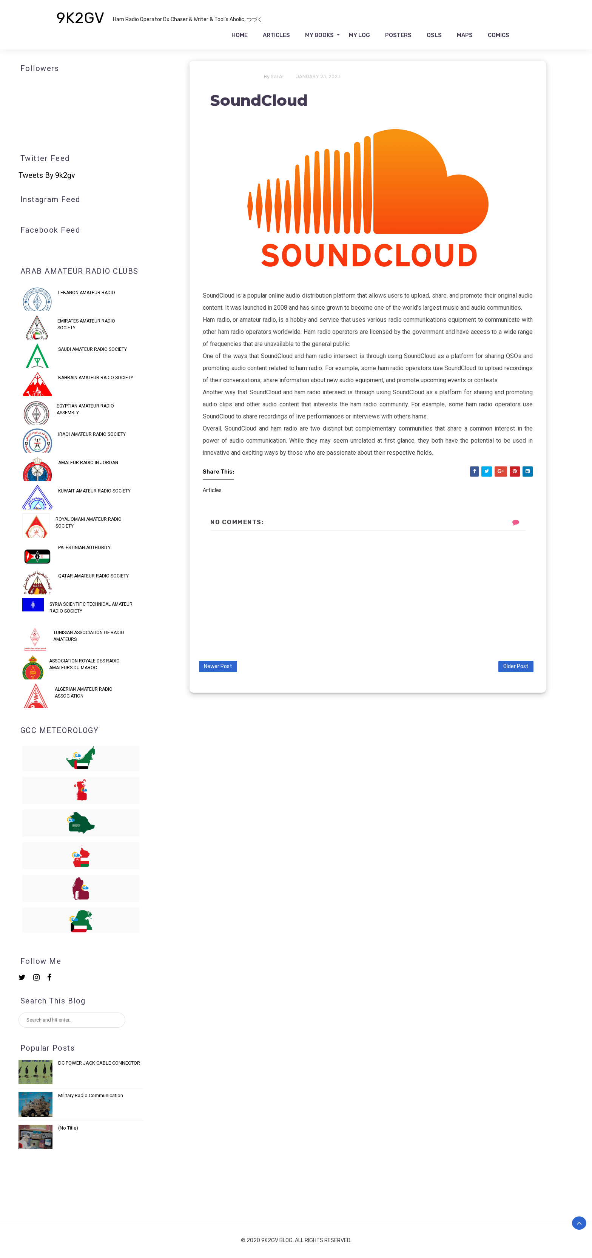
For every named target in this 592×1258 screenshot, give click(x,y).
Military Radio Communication (90, 1095)
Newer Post (218, 666)
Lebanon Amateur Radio (86, 292)
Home (239, 35)
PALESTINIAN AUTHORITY (84, 547)
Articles (276, 35)
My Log (359, 35)
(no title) (68, 1128)
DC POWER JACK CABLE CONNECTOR (99, 1063)
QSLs (434, 35)
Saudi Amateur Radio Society (92, 349)
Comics (498, 35)
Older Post (516, 666)
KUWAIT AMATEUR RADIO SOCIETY (94, 491)
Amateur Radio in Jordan (88, 462)
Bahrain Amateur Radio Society (95, 377)
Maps (465, 35)
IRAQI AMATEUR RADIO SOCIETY (92, 434)
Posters (398, 35)
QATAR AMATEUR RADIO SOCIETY (93, 576)
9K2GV (80, 18)
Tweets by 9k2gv (46, 175)
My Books (319, 35)
